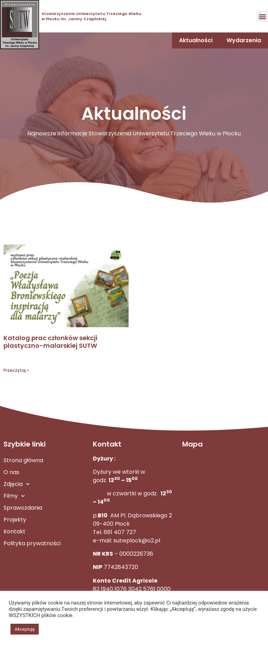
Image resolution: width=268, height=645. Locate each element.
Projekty (14, 520)
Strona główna (23, 460)
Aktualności (196, 40)
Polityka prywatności (32, 543)
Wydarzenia (243, 40)
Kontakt (14, 531)
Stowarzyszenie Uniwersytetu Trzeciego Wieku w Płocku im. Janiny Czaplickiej (91, 16)
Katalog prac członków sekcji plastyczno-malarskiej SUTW (50, 341)
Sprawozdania (22, 508)
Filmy (14, 495)
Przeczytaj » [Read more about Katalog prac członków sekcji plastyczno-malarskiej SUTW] (16, 370)
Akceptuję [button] (25, 629)
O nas (11, 472)
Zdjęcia (16, 484)
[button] (262, 16)
